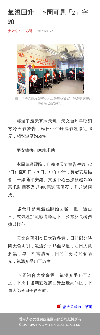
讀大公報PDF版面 (77, 307)
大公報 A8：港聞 (20, 31)
